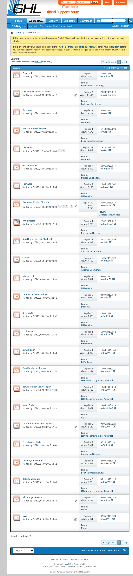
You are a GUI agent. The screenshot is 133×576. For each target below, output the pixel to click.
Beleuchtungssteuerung (92, 85)
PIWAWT (107, 353)
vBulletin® (69, 564)
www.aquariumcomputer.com (97, 550)
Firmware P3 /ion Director (36, 202)
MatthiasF (108, 224)
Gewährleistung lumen (34, 368)
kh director (28, 331)
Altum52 (107, 279)
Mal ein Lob (29, 276)
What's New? (36, 21)
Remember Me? (70, 7)
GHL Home (69, 21)
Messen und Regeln (90, 177)
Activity (53, 21)
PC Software (87, 362)
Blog (18, 26)
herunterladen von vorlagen (37, 386)
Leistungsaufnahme (33, 460)
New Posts (33, 26)
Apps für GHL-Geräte (91, 251)
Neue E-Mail (29, 405)
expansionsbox (30, 165)
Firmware (27, 146)
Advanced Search (120, 26)
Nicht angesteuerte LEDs (35, 497)
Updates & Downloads (109, 214)
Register (120, 2)
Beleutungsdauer (31, 478)
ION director (29, 220)
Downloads (86, 21)
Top (125, 550)
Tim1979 (107, 463)
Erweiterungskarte (32, 441)
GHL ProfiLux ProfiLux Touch (37, 91)
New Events (45, 26)
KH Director (86, 196)
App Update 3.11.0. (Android (37, 239)
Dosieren (27, 110)
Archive (118, 550)
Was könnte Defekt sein (35, 128)
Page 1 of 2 (110, 61)
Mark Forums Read (62, 26)
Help (107, 2)
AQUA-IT (107, 519)
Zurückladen (29, 349)
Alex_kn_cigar (109, 95)
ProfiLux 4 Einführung (91, 104)
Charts (26, 257)
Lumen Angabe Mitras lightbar (38, 423)
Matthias (107, 205)
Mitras (84, 509)
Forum (18, 21)
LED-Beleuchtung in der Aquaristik (97, 380)
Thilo (105, 242)
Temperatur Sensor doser (35, 294)
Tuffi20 (36, 76)
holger (106, 187)
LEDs (25, 515)
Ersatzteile (28, 73)
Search (18, 32)
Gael (105, 113)
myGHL (84, 417)
